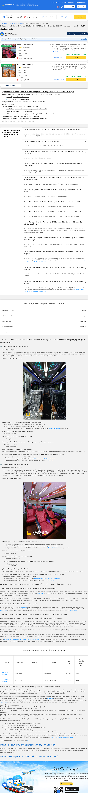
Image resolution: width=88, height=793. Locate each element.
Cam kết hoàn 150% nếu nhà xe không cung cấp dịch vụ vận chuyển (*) (27, 4)
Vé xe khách (3, 23)
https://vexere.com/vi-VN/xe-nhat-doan (44, 459)
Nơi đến (28, 16)
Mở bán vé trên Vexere (68, 2)
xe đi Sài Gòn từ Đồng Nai (15, 23)
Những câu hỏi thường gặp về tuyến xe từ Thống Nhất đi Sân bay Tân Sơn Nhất (23, 101)
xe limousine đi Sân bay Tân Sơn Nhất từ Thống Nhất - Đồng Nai (21, 639)
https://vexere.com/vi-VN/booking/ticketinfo (62, 737)
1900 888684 (50, 460)
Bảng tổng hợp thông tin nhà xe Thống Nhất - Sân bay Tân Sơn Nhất (20, 116)
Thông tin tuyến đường (8, 104)
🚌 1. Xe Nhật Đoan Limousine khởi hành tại (17, 97)
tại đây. (29, 740)
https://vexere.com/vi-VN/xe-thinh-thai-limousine (47, 578)
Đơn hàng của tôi (54, 2)
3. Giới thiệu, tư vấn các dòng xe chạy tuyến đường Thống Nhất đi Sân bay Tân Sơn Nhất (30, 114)
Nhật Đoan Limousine (54, 428)
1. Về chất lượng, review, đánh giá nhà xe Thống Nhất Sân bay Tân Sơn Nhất (26, 109)
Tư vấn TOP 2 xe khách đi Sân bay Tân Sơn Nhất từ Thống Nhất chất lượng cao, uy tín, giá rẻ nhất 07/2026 (31, 94)
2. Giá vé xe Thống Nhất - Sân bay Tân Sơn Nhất (19, 111)
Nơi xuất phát (9, 16)
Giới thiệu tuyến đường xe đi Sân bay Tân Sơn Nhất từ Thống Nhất (20, 106)
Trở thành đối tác (81, 2)
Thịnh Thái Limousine (54, 547)
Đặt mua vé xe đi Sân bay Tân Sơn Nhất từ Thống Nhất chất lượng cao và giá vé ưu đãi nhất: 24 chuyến (38, 92)
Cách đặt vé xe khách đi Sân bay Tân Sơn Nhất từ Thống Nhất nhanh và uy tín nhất (24, 118)
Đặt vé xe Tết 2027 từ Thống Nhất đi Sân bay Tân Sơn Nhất (18, 121)
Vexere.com (40, 593)
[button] (55, 130)
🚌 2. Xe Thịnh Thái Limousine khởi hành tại (17, 99)
